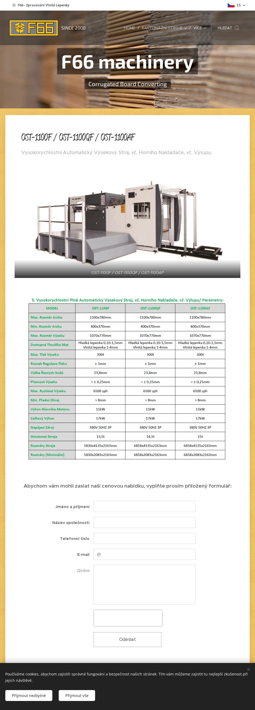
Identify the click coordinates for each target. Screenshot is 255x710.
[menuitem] (131, 28)
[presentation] (128, 618)
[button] (228, 28)
